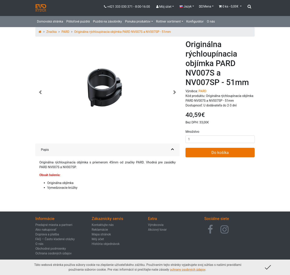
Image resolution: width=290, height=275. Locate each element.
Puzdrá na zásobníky (107, 21)
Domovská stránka (50, 21)
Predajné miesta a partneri (53, 225)
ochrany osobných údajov (187, 269)
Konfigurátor (195, 21)
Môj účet (98, 239)
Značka (51, 32)
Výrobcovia (156, 225)
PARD (65, 32)
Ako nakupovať (45, 229)
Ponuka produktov (138, 21)
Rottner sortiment (168, 21)
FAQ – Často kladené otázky (55, 239)
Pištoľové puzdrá (78, 21)
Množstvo (192, 132)
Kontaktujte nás (103, 225)
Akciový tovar (157, 229)
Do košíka (220, 152)
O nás (211, 21)
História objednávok (106, 244)
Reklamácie (100, 229)
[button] (40, 94)
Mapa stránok (101, 234)
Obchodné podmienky (50, 248)
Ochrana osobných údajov (53, 253)
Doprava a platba (47, 234)
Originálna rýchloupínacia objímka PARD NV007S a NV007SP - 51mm (122, 32)
